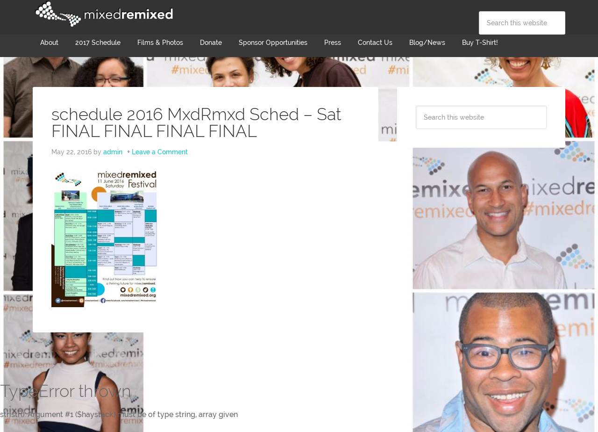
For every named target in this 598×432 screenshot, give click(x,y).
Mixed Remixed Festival (103, 14)
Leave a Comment (160, 152)
